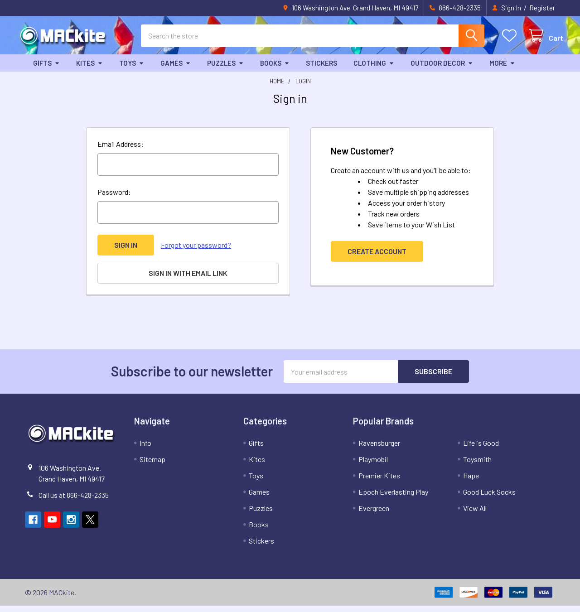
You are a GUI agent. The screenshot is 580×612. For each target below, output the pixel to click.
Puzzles (225, 69)
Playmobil (373, 465)
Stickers (321, 69)
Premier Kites (379, 481)
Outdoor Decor (442, 69)
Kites (89, 69)
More (502, 69)
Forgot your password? (196, 251)
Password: (114, 198)
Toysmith (477, 465)
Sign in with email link (188, 279)
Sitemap (152, 465)
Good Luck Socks (489, 498)
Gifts (46, 69)
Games (175, 69)
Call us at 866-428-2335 (74, 501)
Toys (131, 69)
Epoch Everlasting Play (393, 498)
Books (275, 69)
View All (475, 514)
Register (542, 8)
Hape (471, 481)
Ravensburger (379, 449)
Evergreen (373, 514)
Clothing (373, 69)
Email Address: (120, 150)
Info (145, 449)
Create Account (377, 257)
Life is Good (481, 449)
